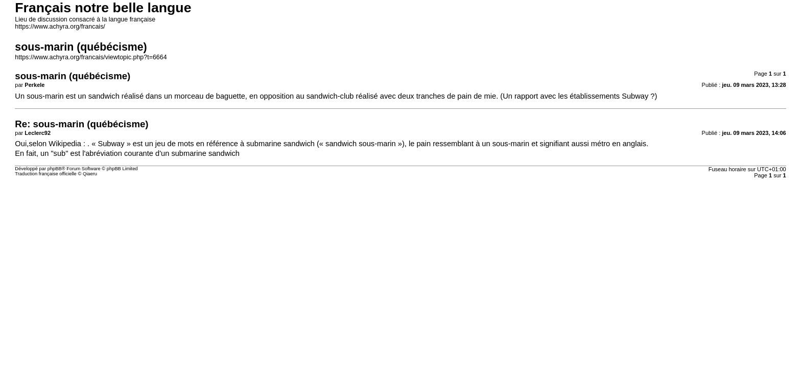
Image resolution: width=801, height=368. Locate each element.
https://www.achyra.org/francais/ (60, 26)
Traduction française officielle (46, 173)
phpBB (55, 168)
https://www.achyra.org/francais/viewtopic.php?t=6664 (91, 57)
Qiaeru (90, 173)
